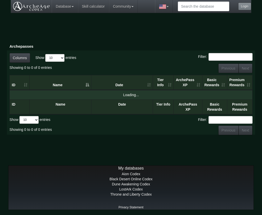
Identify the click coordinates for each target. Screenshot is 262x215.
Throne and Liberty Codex (131, 194)
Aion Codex (131, 174)
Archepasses (21, 46)
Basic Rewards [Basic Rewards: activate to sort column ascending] (211, 82)
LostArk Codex (131, 189)
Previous (228, 68)
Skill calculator (93, 6)
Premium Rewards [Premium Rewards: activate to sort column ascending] (237, 82)
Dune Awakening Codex (131, 184)
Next (245, 68)
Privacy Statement (130, 207)
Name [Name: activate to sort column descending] (57, 85)
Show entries (55, 58)
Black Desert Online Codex (131, 179)
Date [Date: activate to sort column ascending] (119, 85)
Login (244, 6)
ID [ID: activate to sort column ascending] (13, 85)
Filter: (225, 57)
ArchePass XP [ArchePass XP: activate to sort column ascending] (185, 82)
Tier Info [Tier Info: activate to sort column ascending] (160, 82)
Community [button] (123, 6)
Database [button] (65, 6)
